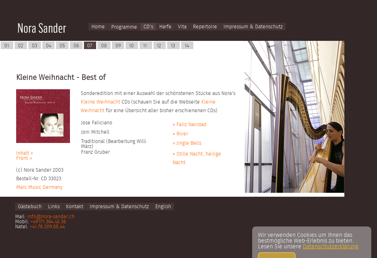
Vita (182, 27)
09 (118, 45)
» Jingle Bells (187, 143)
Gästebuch (30, 206)
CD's (148, 27)
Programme (124, 27)
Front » (24, 158)
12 (159, 45)
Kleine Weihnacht (100, 102)
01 (6, 45)
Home (98, 27)
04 (48, 45)
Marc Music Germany (39, 187)
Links (54, 206)
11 (145, 45)
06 (76, 45)
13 (173, 45)
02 (20, 45)
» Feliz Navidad (189, 124)
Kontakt (74, 206)
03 (34, 45)
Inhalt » (24, 153)
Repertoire (205, 27)
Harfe (165, 27)
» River (180, 134)
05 (62, 45)
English (163, 206)
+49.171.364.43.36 (48, 221)
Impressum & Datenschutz (253, 27)
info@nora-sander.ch (51, 216)
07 (89, 45)
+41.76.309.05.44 (47, 226)
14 (187, 45)
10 (131, 45)
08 (104, 45)
